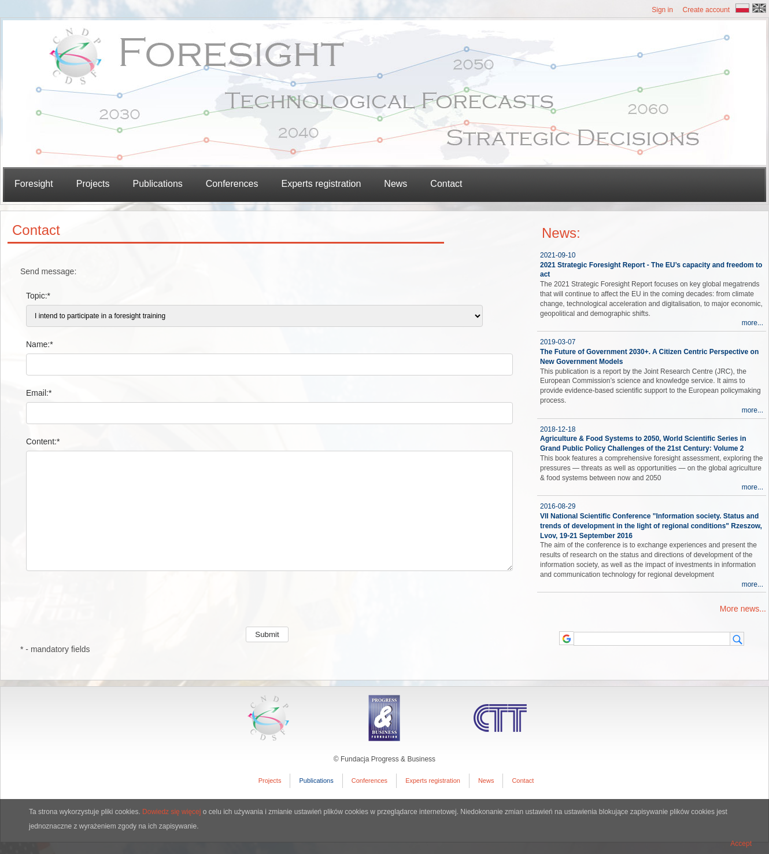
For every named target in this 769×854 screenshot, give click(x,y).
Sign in (662, 10)
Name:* (39, 344)
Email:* (38, 392)
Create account (706, 10)
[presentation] (108, 604)
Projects (270, 780)
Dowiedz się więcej (171, 812)
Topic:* (38, 295)
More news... (743, 608)
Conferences (232, 184)
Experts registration (321, 184)
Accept (741, 844)
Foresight (33, 184)
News (395, 184)
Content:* (43, 441)
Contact (446, 184)
